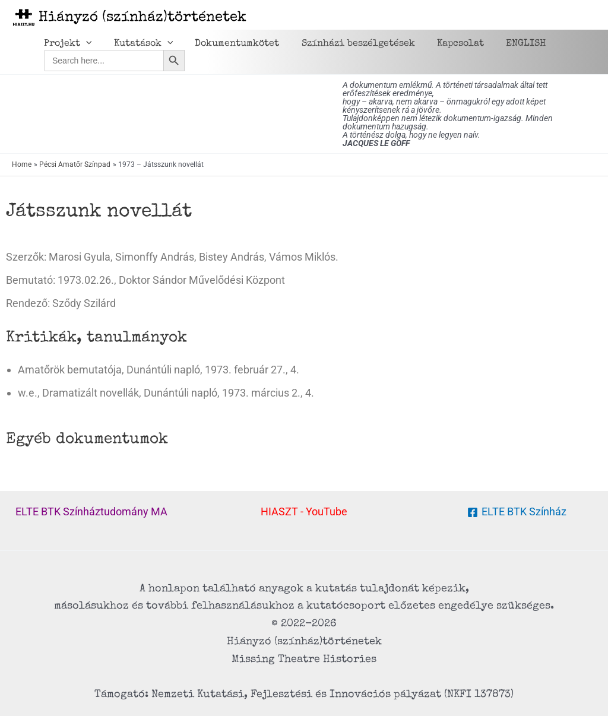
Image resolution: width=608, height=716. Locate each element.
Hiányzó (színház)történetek (142, 18)
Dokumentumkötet (229, 44)
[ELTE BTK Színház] (516, 512)
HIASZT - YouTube (304, 511)
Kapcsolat (446, 44)
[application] (84, 44)
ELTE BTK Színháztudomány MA (91, 511)
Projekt (66, 44)
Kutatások (139, 44)
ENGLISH (508, 44)
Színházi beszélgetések (347, 44)
